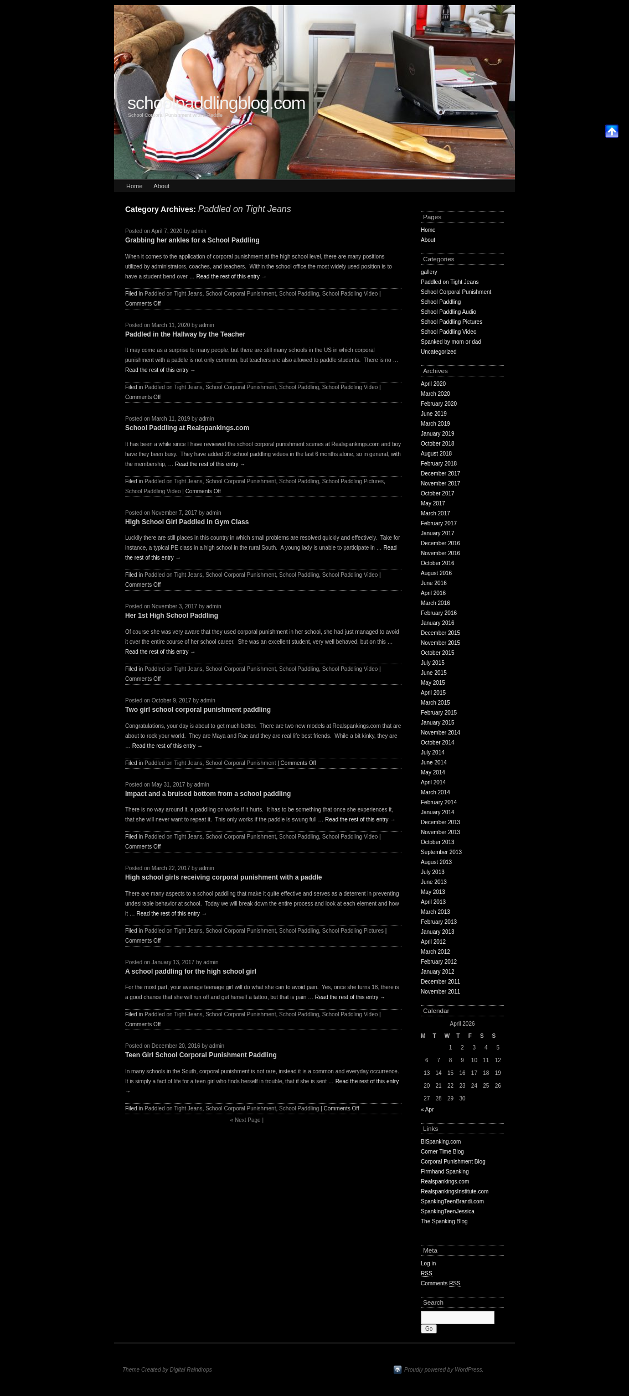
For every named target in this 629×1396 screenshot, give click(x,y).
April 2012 (433, 942)
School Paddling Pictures (353, 481)
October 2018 (438, 444)
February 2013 (439, 922)
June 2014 (434, 762)
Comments (441, 1283)
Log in (428, 1263)
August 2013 (436, 862)
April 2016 (433, 593)
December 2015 (440, 633)
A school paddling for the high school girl (190, 971)
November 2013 (440, 832)
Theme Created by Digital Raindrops (167, 1370)
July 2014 (433, 752)
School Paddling (299, 294)
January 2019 (438, 434)
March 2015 (435, 703)
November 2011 (440, 992)
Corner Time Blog (442, 1152)
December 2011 (440, 982)
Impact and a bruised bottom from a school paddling (208, 794)
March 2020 (435, 394)
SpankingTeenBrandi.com (452, 1201)
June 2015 (434, 673)
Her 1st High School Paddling (171, 615)
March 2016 (435, 603)
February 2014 (439, 802)
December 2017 (440, 473)
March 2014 (435, 792)
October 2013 (438, 842)
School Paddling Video (350, 294)
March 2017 (435, 513)
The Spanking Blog (444, 1221)
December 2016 (440, 543)
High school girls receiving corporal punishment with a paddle (223, 877)
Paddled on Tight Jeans (174, 294)
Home (134, 186)
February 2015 (439, 713)
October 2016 (438, 563)
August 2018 (436, 454)
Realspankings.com (445, 1181)
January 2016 (438, 623)
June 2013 (434, 882)
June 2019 (434, 414)
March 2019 (435, 424)
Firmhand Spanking (445, 1171)
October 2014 (438, 743)
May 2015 (433, 683)
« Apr (427, 1110)
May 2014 (433, 772)
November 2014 (440, 733)
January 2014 (438, 812)
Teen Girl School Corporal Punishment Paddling (201, 1055)
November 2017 (440, 483)
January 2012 (438, 972)
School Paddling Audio (448, 312)
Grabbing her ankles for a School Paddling (192, 240)
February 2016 (439, 613)
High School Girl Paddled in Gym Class (187, 522)
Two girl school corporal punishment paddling (198, 709)
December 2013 (440, 822)
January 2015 (438, 723)
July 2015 (433, 663)
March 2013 (435, 912)
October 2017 (438, 493)
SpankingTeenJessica (448, 1211)
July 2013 (433, 872)
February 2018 (439, 464)
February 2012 (439, 962)
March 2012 (435, 952)
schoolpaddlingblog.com (216, 103)
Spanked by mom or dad (451, 342)
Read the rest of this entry (231, 276)
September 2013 (441, 852)
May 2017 (433, 503)
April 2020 (433, 384)
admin (199, 231)
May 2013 (433, 892)
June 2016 (434, 583)
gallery (429, 272)
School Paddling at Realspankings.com (187, 428)
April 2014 (433, 782)
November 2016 (440, 553)
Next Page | (247, 1120)
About (161, 186)
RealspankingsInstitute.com (454, 1191)
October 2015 (438, 653)
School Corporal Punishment (240, 294)
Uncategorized (438, 352)
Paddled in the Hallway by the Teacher (185, 334)
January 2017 (438, 533)
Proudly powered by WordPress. (443, 1370)
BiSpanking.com (441, 1142)
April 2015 (433, 693)
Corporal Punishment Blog (453, 1162)
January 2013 (438, 932)
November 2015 (440, 643)
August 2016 (436, 573)
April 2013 (433, 902)
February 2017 (439, 523)
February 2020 (439, 404)
